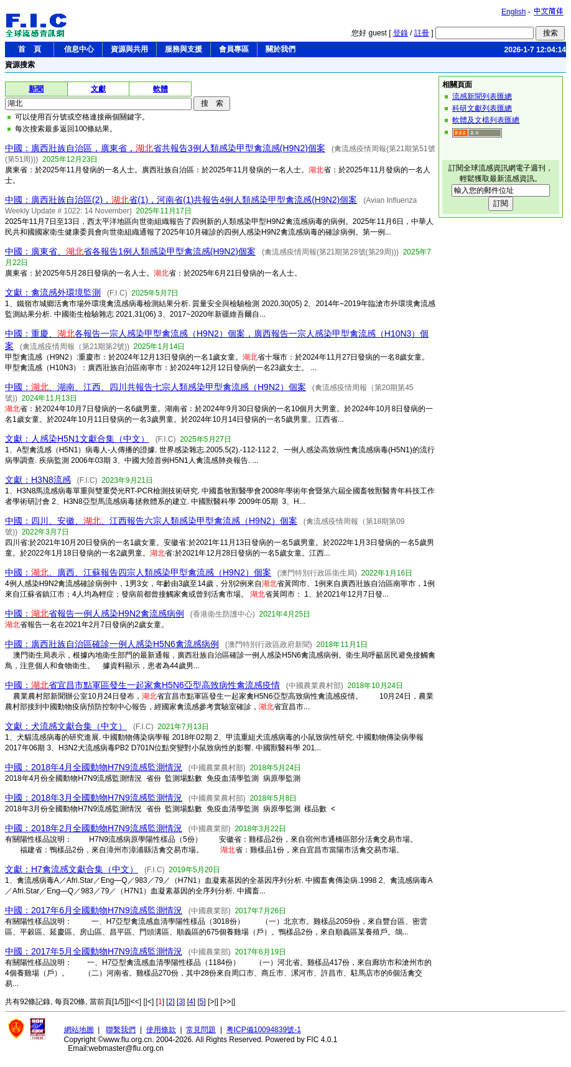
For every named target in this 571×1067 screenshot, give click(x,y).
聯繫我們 (121, 1029)
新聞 (36, 89)
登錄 (400, 33)
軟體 (160, 89)
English (513, 11)
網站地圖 (79, 1029)
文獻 (98, 89)
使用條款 (161, 1029)
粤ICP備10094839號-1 (263, 1029)
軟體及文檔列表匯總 (485, 120)
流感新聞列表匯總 (482, 96)
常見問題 (201, 1029)
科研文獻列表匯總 (482, 108)
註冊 (421, 33)
